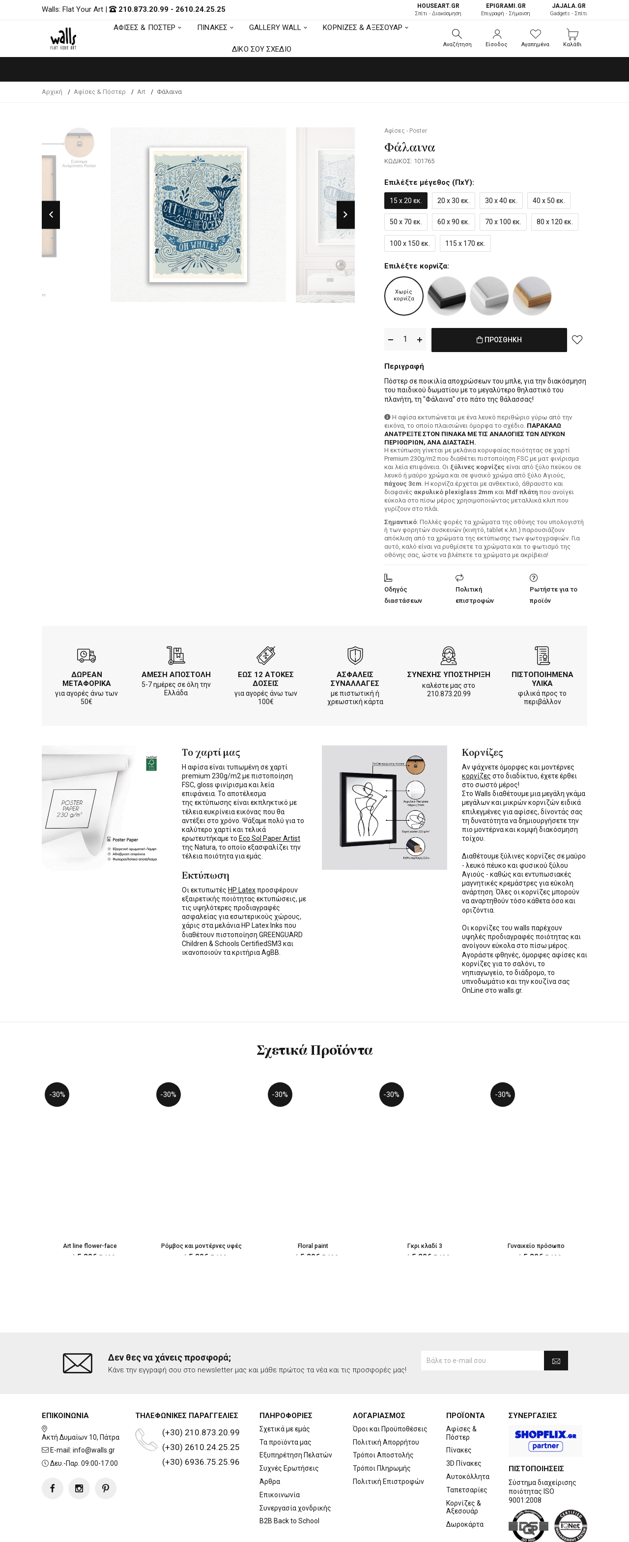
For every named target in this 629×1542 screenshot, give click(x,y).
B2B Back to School (289, 1481)
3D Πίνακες (464, 1424)
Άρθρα (269, 1442)
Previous (51, 215)
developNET (396, 1528)
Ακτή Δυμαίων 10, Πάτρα (80, 1397)
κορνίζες (476, 774)
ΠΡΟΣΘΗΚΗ (499, 339)
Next (346, 215)
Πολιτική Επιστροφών (388, 1442)
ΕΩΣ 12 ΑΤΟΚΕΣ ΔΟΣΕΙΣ (266, 677)
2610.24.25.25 (200, 9)
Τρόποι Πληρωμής (382, 1429)
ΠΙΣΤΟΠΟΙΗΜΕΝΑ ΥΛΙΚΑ (542, 677)
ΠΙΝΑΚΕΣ (212, 27)
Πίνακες (459, 1411)
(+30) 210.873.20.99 (201, 1393)
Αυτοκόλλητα (467, 1437)
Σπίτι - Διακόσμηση (438, 9)
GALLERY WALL (275, 27)
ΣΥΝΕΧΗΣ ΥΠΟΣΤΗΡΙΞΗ (448, 672)
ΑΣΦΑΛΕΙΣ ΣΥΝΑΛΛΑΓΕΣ (355, 677)
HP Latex (242, 888)
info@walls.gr (94, 1411)
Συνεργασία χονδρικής (295, 1468)
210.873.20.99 (143, 9)
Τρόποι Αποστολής (383, 1416)
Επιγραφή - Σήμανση (505, 9)
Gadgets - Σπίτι (568, 9)
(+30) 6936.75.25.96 (201, 1422)
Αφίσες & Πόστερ (461, 1394)
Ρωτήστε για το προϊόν (553, 593)
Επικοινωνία (279, 1455)
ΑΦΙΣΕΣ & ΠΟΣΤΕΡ (145, 27)
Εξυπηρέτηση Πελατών (295, 1416)
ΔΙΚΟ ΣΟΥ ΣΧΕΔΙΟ (261, 49)
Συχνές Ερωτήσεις (289, 1429)
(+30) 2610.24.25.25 (201, 1408)
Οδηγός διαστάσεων (403, 593)
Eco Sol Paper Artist (269, 837)
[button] (457, 38)
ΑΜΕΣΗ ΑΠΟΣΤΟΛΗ (176, 672)
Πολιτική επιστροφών (475, 593)
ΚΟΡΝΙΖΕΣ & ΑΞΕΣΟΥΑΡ (362, 27)
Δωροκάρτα (465, 1485)
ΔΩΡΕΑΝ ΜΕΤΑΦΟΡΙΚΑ (86, 677)
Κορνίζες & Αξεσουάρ (463, 1467)
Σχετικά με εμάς (284, 1390)
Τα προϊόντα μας (285, 1402)
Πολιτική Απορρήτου (386, 1402)
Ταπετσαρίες (466, 1450)
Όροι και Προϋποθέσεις (390, 1390)
